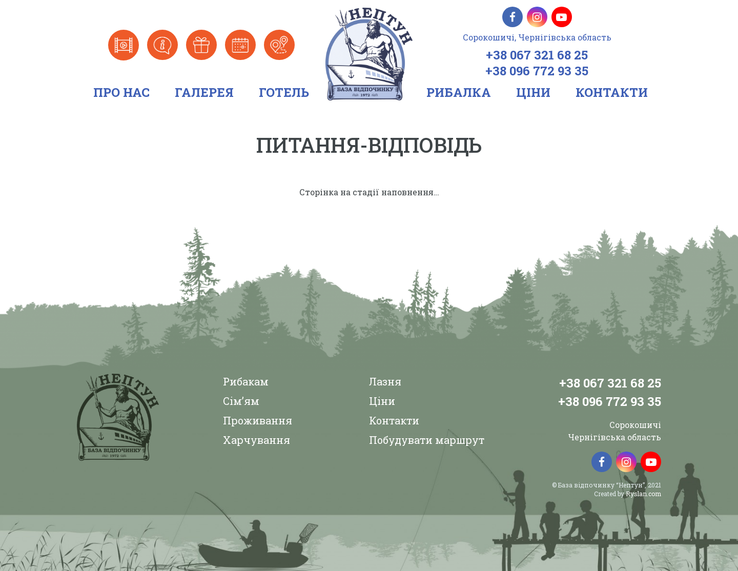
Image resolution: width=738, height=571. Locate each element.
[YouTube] (561, 17)
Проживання (257, 420)
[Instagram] (537, 17)
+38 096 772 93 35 (536, 71)
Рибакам (246, 381)
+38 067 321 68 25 (537, 55)
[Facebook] (512, 17)
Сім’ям (241, 400)
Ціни (382, 400)
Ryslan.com (643, 494)
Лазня (385, 381)
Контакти (394, 420)
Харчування (256, 439)
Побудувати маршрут (426, 439)
